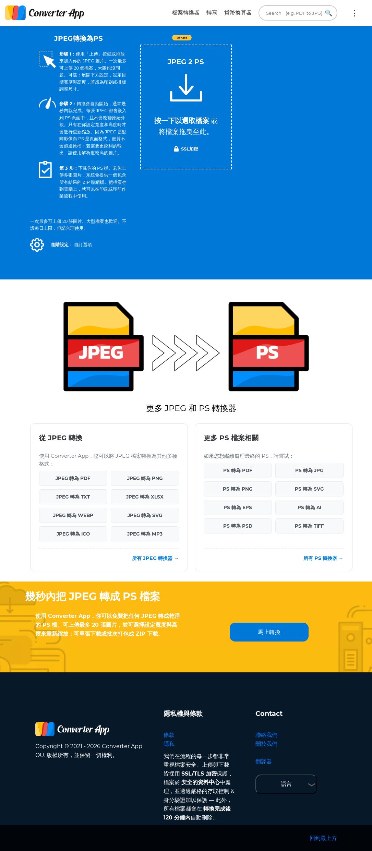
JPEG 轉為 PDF (73, 478)
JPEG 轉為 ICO (73, 534)
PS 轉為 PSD (237, 526)
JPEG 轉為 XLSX (145, 497)
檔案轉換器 (186, 12)
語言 (286, 784)
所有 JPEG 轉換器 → (155, 558)
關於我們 (266, 744)
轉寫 (211, 12)
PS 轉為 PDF (237, 470)
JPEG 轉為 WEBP (73, 515)
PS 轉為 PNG (237, 489)
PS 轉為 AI (309, 507)
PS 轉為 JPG (309, 470)
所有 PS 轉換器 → (323, 558)
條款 (169, 735)
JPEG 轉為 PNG (145, 478)
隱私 (169, 744)
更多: (354, 13)
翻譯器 (263, 761)
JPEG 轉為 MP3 (145, 534)
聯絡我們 (266, 735)
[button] (37, 245)
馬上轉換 (269, 632)
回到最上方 (323, 838)
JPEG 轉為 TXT (73, 497)
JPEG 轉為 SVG (145, 515)
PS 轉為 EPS (238, 507)
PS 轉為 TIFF (309, 526)
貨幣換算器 (238, 12)
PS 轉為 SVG (309, 489)
